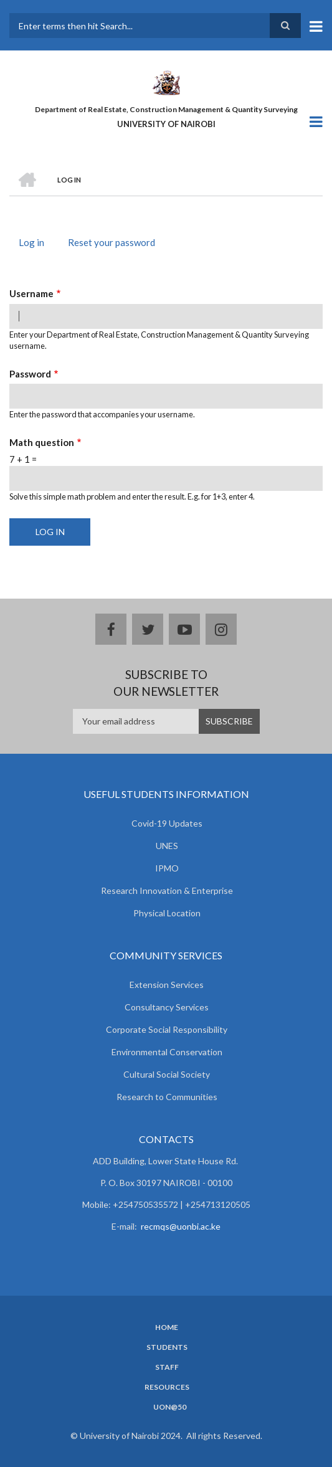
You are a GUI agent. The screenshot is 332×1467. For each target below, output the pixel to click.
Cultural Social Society (166, 1074)
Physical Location (167, 913)
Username (31, 293)
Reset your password (111, 242)
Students (166, 1347)
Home (166, 1327)
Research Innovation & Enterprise (167, 890)
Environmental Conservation (166, 1052)
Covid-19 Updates (166, 823)
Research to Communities (166, 1096)
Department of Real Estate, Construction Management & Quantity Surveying (166, 109)
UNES (167, 845)
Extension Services (167, 984)
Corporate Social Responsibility (166, 1029)
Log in (36, 244)
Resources (167, 1387)
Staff (167, 1367)
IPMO (167, 868)
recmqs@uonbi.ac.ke (181, 1226)
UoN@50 (169, 1407)
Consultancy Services (167, 1007)
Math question (41, 442)
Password (30, 373)
